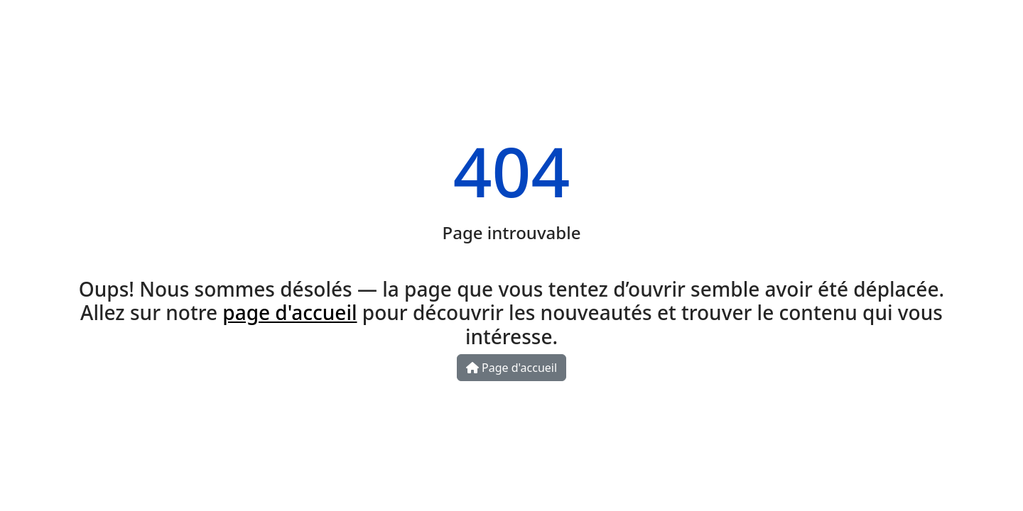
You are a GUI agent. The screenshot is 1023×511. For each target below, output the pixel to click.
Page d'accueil (511, 367)
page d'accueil (289, 312)
